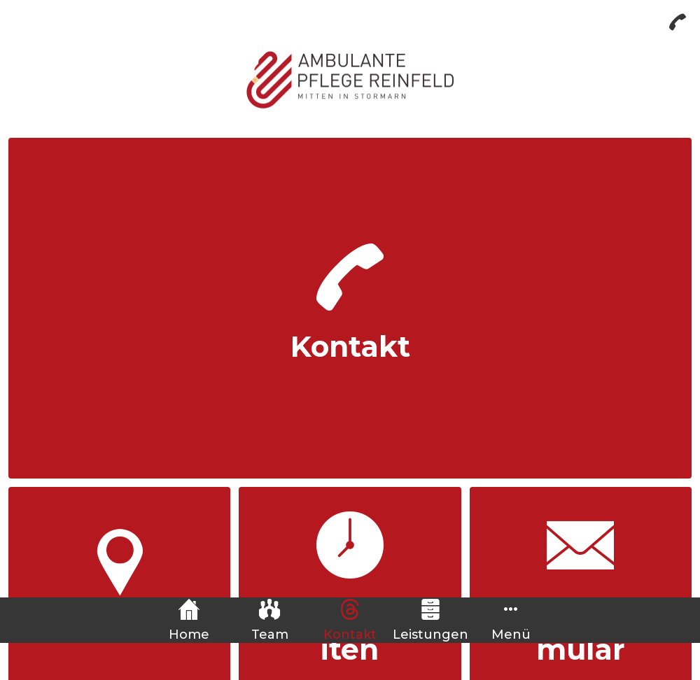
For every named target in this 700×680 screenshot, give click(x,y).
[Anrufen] (677, 22)
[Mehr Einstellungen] (511, 619)
